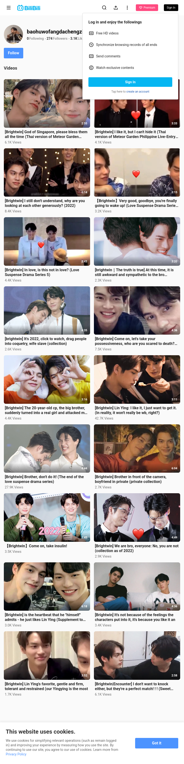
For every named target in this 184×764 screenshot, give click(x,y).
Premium (147, 8)
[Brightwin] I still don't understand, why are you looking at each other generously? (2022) (45, 203)
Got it (156, 743)
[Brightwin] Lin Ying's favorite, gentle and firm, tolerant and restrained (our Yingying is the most (46, 686)
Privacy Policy (16, 754)
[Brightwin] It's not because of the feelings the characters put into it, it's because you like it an (135, 617)
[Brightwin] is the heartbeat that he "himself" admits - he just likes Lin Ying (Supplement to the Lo (44, 617)
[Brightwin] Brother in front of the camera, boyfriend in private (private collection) (130, 479)
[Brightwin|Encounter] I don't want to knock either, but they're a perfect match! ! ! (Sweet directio (133, 686)
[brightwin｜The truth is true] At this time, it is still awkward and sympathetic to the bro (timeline (134, 272)
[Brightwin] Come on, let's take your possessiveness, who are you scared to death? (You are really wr (134, 341)
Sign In (130, 82)
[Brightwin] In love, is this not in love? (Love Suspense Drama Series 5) (42, 272)
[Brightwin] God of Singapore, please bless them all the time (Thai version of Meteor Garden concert (46, 134)
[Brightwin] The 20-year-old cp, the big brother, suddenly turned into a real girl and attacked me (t (46, 410)
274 (49, 38)
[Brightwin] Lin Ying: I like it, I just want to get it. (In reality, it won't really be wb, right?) (136, 410)
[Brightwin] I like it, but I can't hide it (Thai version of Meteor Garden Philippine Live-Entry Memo (135, 134)
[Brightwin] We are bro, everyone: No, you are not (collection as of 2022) (136, 548)
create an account (138, 91)
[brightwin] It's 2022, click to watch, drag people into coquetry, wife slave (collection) (45, 341)
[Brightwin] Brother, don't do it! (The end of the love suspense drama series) (44, 479)
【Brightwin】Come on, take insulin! (36, 546)
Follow (13, 53)
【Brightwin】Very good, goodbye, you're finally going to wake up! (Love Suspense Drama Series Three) (136, 203)
